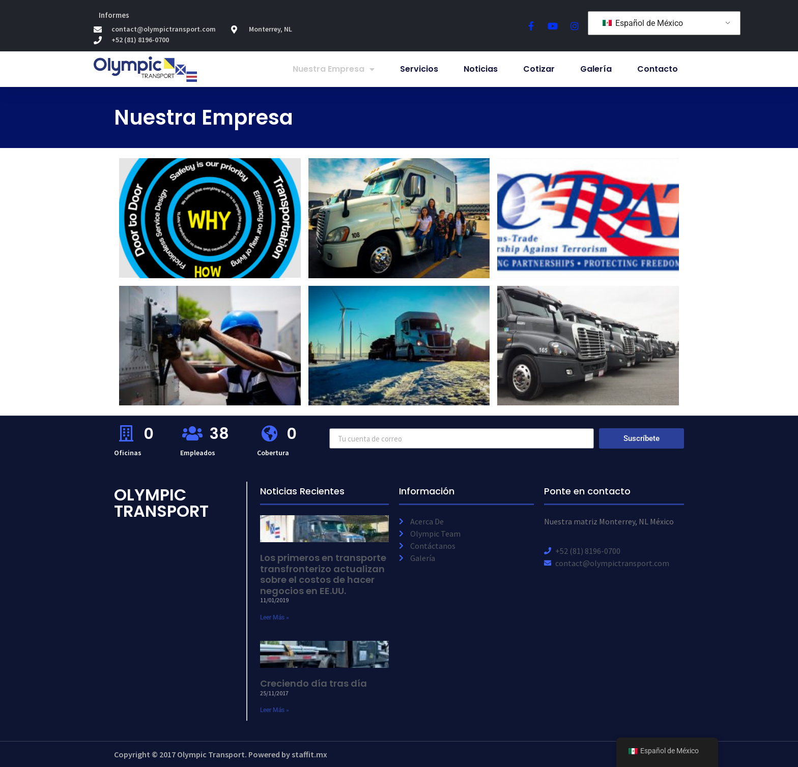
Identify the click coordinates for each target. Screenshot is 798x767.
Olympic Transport (161, 502)
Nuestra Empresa (334, 69)
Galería (596, 69)
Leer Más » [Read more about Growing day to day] (274, 710)
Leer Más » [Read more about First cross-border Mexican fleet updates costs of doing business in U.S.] (274, 617)
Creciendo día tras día (313, 683)
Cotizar (539, 69)
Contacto (657, 69)
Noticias (481, 69)
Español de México (643, 23)
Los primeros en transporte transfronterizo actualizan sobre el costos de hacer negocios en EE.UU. (323, 574)
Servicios (419, 69)
